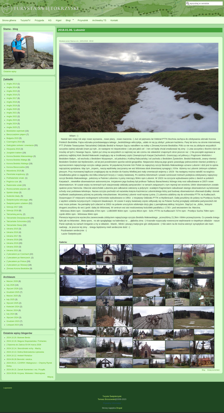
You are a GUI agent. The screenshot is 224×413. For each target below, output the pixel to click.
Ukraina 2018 (12, 240)
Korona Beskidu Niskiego (17, 163)
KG (49, 20)
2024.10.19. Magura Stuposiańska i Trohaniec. (27, 341)
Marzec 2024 (12, 310)
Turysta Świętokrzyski (112, 396)
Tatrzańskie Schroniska (17, 221)
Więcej (50, 377)
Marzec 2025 (12, 296)
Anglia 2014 (12, 87)
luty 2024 (10, 314)
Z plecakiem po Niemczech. (19, 258)
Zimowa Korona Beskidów (18, 268)
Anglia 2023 (12, 120)
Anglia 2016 (12, 95)
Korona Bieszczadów (16, 167)
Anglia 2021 (12, 113)
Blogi (69, 20)
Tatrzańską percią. (14, 214)
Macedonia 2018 (14, 171)
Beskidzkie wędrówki (16, 131)
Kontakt (114, 20)
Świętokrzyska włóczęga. (17, 200)
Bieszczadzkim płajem (16, 134)
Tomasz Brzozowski (106, 399)
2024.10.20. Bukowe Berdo (18, 337)
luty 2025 (10, 299)
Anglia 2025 (12, 127)
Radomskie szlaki (14, 185)
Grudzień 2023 (13, 321)
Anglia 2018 (12, 102)
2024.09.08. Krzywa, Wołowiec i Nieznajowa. (26, 373)
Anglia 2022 (12, 116)
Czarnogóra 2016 (14, 142)
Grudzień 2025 (13, 292)
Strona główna (9, 20)
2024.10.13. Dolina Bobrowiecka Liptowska (25, 352)
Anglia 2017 (12, 98)
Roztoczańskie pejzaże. (17, 189)
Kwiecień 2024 (13, 307)
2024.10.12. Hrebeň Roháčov (19, 356)
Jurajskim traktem (14, 153)
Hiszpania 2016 (13, 149)
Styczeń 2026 (12, 289)
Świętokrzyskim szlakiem (17, 203)
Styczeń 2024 (12, 317)
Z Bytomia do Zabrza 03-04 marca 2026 (24, 345)
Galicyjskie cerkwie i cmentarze (20, 145)
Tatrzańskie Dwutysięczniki (18, 218)
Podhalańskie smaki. (16, 178)
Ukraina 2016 (12, 232)
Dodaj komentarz (213, 370)
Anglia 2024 (12, 124)
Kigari (58, 20)
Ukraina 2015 (12, 229)
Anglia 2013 (12, 84)
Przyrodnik (83, 20)
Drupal (119, 408)
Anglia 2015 (12, 91)
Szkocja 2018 (12, 210)
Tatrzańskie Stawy (14, 225)
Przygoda (39, 20)
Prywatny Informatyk (112, 403)
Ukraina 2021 (12, 250)
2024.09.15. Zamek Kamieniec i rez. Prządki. (26, 370)
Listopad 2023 (13, 325)
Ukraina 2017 (12, 236)
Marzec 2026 (12, 281)
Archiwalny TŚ (99, 20)
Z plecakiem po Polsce (16, 261)
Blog (203, 370)
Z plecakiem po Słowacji (17, 265)
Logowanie (7, 388)
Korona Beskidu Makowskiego (20, 156)
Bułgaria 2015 (13, 138)
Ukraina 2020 (12, 247)
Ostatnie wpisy (10, 71)
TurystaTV (25, 20)
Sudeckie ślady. (13, 196)
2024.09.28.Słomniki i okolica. (20, 359)
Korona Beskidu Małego (17, 160)
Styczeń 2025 (12, 303)
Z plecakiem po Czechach (18, 254)
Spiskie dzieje (13, 192)
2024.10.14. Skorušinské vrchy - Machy (24, 348)
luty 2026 (10, 285)
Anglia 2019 (12, 105)
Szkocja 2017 (12, 207)
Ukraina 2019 (12, 243)
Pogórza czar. (13, 182)
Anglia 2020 (12, 109)
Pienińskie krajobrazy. (16, 174)
